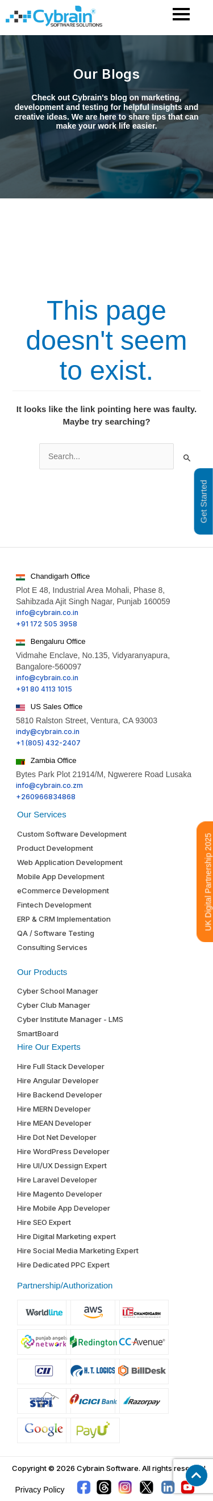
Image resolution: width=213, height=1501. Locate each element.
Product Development (55, 848)
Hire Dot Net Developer (57, 1137)
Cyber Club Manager (53, 1005)
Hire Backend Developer (59, 1094)
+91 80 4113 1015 (44, 689)
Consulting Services (52, 947)
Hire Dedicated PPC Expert (63, 1264)
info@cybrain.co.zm (49, 785)
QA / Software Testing (55, 933)
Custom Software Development (72, 833)
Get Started (203, 501)
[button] (196, 1475)
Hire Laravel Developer (57, 1179)
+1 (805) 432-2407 (48, 743)
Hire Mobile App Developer (63, 1207)
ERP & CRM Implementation (64, 918)
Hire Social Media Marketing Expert (78, 1250)
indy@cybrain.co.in (48, 731)
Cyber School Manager (57, 990)
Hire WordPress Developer (63, 1151)
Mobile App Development (61, 876)
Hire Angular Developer (58, 1080)
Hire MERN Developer (54, 1108)
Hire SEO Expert (44, 1222)
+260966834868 (46, 796)
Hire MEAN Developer (54, 1122)
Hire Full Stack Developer (61, 1066)
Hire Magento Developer (59, 1193)
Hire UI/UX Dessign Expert (62, 1165)
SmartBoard (38, 1033)
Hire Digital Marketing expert (66, 1236)
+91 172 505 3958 (46, 624)
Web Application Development (70, 862)
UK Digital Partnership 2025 (208, 882)
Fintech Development (54, 904)
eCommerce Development (63, 890)
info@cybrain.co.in (47, 612)
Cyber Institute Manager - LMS (70, 1019)
